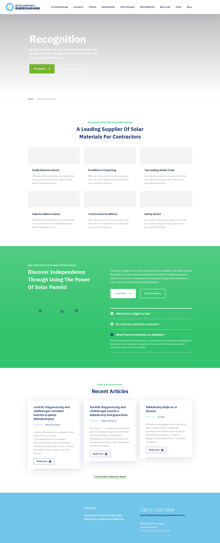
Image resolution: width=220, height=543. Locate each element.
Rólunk (92, 7)
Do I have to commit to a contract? (137, 324)
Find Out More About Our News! (110, 476)
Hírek (178, 7)
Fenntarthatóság (59, 7)
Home (30, 99)
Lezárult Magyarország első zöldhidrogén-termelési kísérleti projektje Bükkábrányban (52, 413)
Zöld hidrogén (127, 7)
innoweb (161, 417)
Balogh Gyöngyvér (52, 425)
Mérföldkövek (147, 7)
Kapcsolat (165, 7)
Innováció (78, 7)
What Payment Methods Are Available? (140, 334)
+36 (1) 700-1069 (157, 510)
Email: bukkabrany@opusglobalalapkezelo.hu (162, 515)
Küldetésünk (108, 7)
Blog (189, 7)
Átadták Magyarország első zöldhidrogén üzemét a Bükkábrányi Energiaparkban (109, 411)
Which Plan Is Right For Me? (133, 313)
